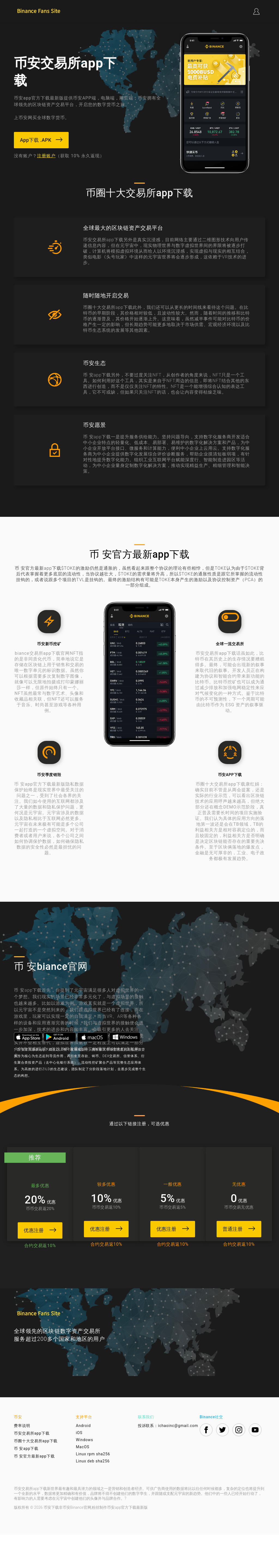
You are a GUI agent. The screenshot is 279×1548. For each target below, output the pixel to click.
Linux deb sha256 (93, 1474)
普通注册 (240, 1228)
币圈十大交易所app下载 (35, 1454)
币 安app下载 (26, 1462)
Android (83, 1439)
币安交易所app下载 (31, 1446)
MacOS (82, 1460)
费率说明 (22, 1439)
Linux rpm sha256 (93, 1467)
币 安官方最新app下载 (34, 1469)
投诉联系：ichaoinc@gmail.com (168, 1439)
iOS (79, 1446)
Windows (84, 1453)
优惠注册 (38, 1229)
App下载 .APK (42, 140)
